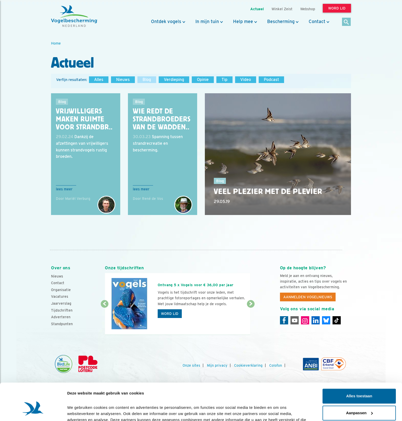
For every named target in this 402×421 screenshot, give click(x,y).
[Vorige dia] (104, 320)
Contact (317, 21)
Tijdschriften (62, 310)
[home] (74, 16)
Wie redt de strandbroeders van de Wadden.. (162, 119)
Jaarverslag (61, 303)
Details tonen (79, 411)
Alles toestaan (359, 367)
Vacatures (59, 296)
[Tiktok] (337, 320)
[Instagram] (305, 320)
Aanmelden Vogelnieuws (307, 297)
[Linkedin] (315, 320)
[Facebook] (284, 320)
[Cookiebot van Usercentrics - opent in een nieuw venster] (33, 411)
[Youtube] (294, 320)
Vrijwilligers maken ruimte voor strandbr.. (84, 119)
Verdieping (174, 79)
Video (245, 79)
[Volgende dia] (251, 320)
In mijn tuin (207, 21)
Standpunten (62, 324)
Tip (224, 79)
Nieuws (123, 79)
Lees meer (64, 189)
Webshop (307, 9)
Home (56, 43)
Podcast (271, 79)
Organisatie (61, 290)
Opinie (203, 79)
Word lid (169, 314)
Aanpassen (359, 384)
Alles (98, 79)
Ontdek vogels (166, 21)
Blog (147, 79)
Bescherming (281, 21)
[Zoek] (346, 22)
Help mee (243, 21)
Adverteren (61, 317)
